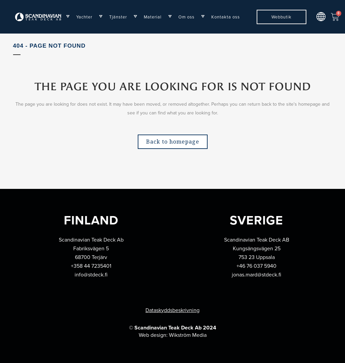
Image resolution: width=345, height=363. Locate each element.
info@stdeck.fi (91, 274)
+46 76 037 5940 (256, 266)
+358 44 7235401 (91, 266)
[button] (321, 16)
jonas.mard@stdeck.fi (256, 274)
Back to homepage (172, 141)
